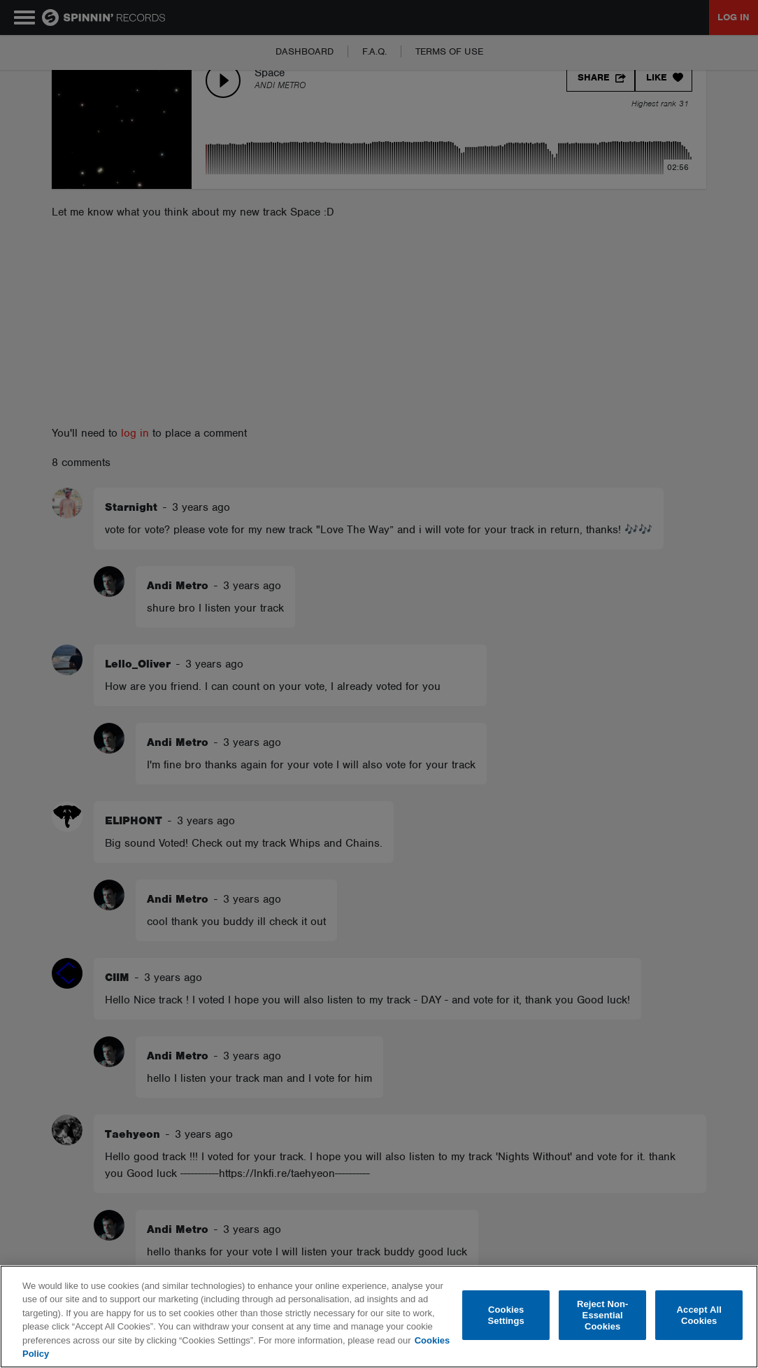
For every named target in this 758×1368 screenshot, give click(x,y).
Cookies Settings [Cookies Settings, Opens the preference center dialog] (506, 1315)
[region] (379, 1316)
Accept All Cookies (699, 1315)
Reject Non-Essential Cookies (603, 1315)
